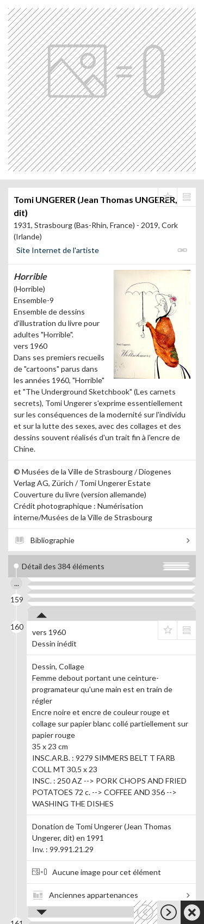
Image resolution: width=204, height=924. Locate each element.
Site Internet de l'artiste (57, 250)
